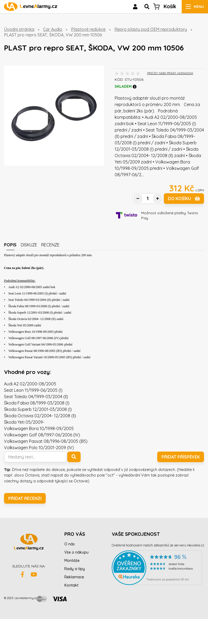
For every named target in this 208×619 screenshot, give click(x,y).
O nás (69, 544)
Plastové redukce (88, 29)
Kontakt (71, 585)
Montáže (72, 560)
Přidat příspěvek (180, 457)
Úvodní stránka (19, 29)
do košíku (184, 198)
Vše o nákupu (76, 552)
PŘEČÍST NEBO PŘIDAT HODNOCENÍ (170, 73)
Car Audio (52, 29)
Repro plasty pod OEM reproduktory (150, 29)
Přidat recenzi (24, 498)
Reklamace (74, 577)
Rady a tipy (74, 568)
